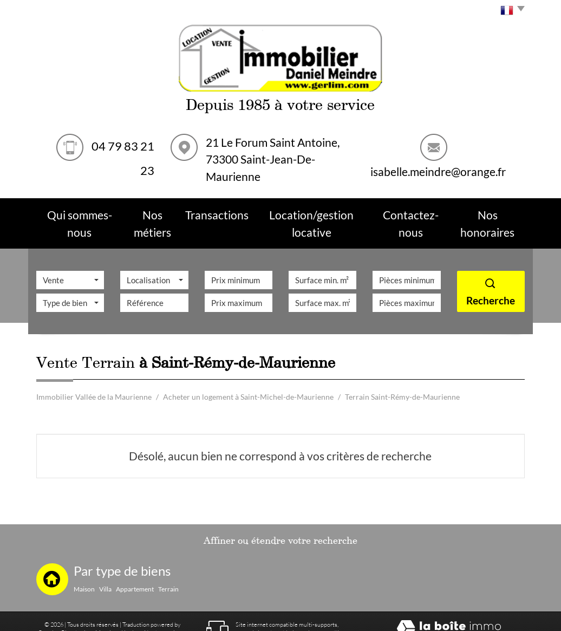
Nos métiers (156, 212)
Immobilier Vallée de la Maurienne (94, 374)
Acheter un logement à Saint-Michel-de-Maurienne (248, 374)
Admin (100, 618)
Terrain (168, 566)
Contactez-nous (407, 212)
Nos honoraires (163, 609)
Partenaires (73, 618)
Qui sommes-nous (79, 212)
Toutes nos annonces (139, 618)
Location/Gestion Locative (313, 212)
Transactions (224, 212)
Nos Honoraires (486, 212)
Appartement (135, 566)
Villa (105, 566)
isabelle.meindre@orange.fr (438, 171)
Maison (84, 566)
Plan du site (76, 609)
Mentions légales (117, 609)
